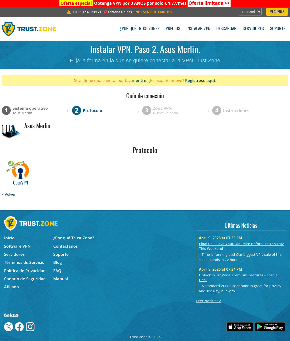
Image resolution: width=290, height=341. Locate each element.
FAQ (57, 270)
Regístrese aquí (200, 80)
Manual (60, 278)
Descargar (226, 29)
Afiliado (11, 286)
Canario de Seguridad (25, 278)
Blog (57, 262)
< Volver (9, 194)
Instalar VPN (198, 29)
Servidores (253, 29)
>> (209, 3)
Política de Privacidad (25, 270)
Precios (173, 29)
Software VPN (17, 246)
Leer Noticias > (209, 300)
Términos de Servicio (24, 262)
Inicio (9, 238)
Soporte (277, 29)
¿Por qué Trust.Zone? (139, 29)
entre (141, 80)
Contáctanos (65, 246)
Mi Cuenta (277, 12)
